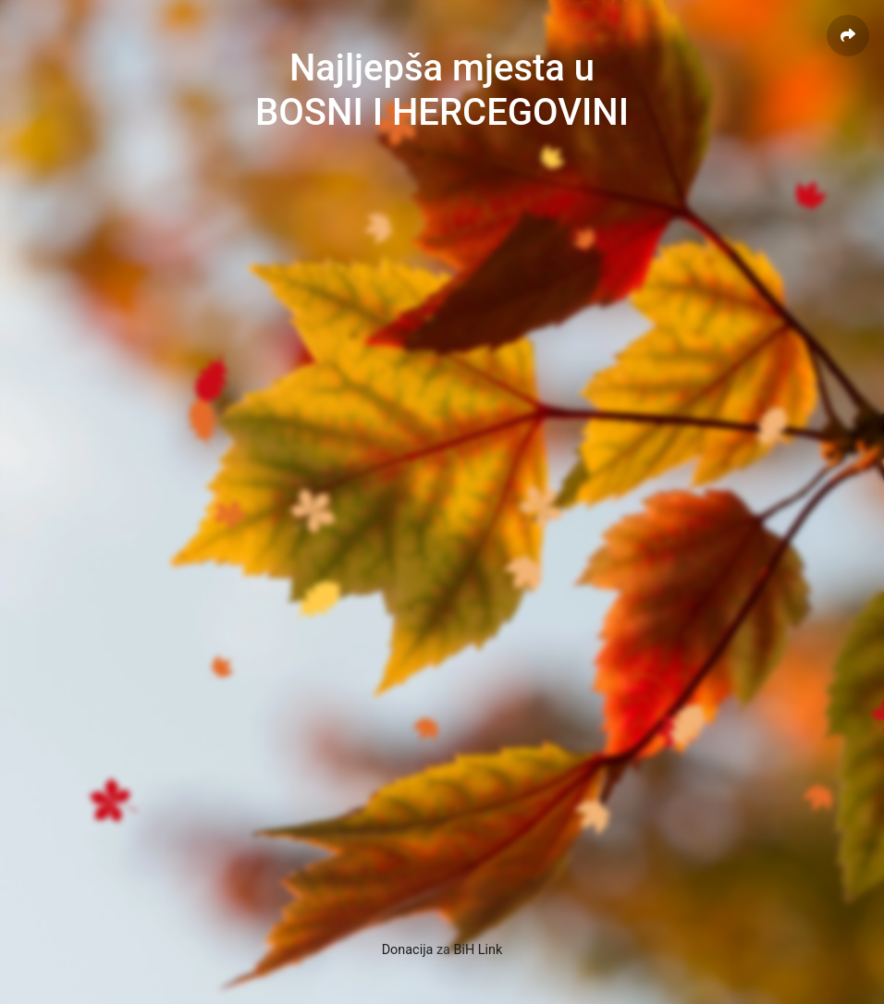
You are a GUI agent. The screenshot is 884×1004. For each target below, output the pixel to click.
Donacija (408, 950)
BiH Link (478, 950)
